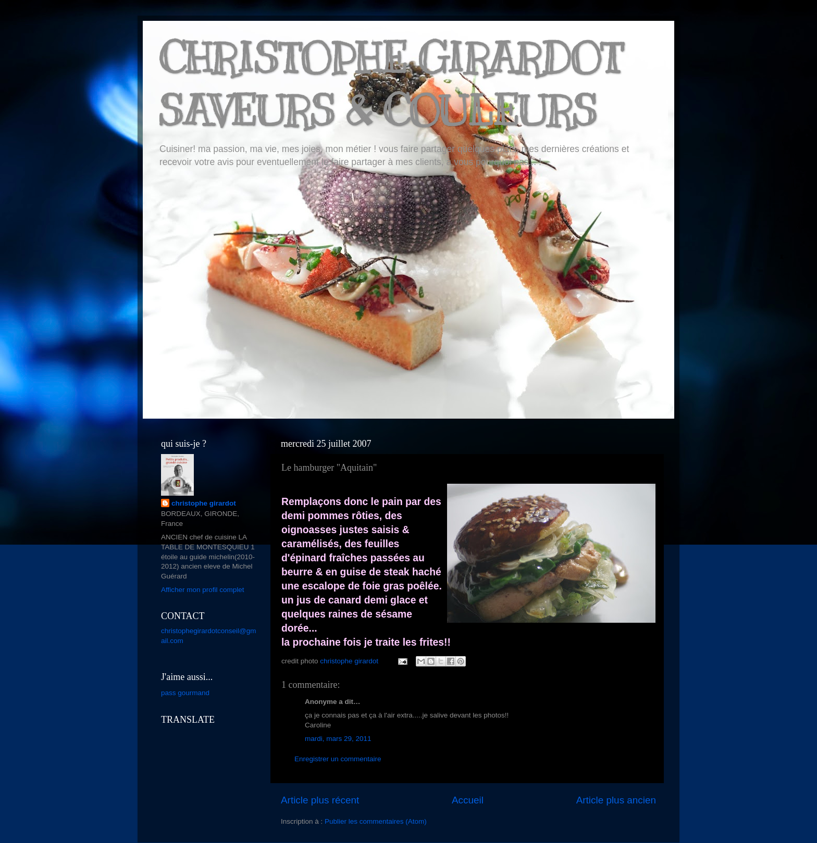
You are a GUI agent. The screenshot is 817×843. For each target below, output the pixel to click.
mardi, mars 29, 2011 (338, 739)
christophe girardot (203, 503)
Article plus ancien (616, 800)
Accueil (468, 800)
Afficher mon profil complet (202, 590)
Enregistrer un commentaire (337, 759)
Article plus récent (320, 800)
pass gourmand (185, 693)
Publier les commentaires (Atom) (376, 821)
